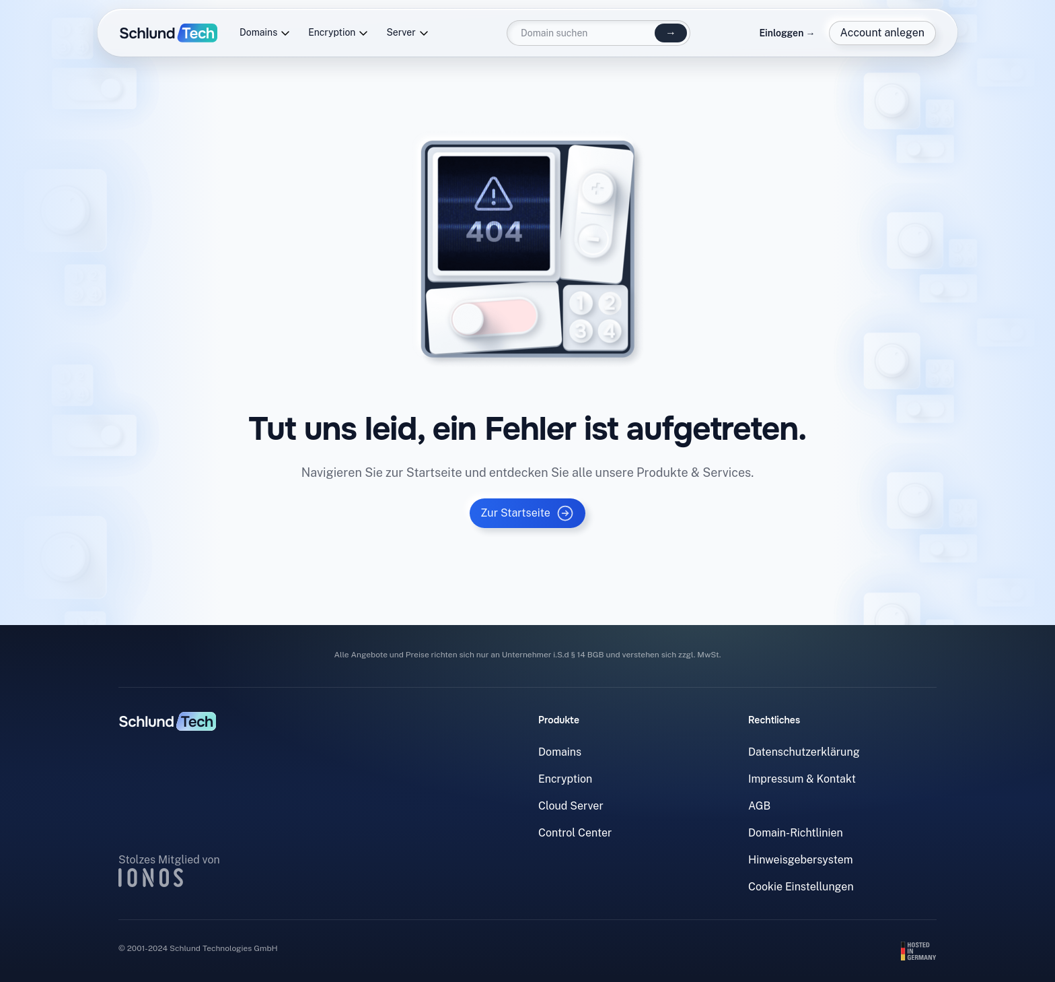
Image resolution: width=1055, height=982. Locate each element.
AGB (759, 805)
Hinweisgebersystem (800, 859)
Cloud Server (571, 805)
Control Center (575, 832)
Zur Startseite (527, 513)
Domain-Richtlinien (795, 832)
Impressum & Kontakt (802, 779)
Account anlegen (882, 32)
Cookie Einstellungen (801, 886)
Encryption (338, 32)
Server (407, 32)
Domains (265, 32)
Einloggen (787, 33)
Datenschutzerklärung (804, 752)
